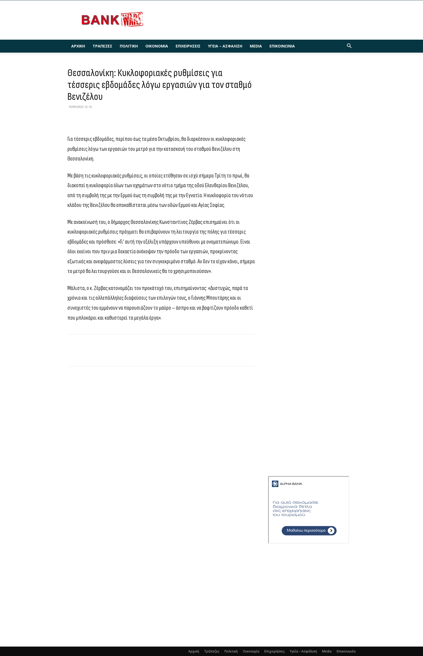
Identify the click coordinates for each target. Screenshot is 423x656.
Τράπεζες (102, 46)
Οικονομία (156, 46)
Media (256, 46)
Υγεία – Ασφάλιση (225, 46)
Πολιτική (129, 46)
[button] (349, 46)
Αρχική (78, 46)
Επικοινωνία (282, 46)
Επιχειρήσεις (188, 46)
